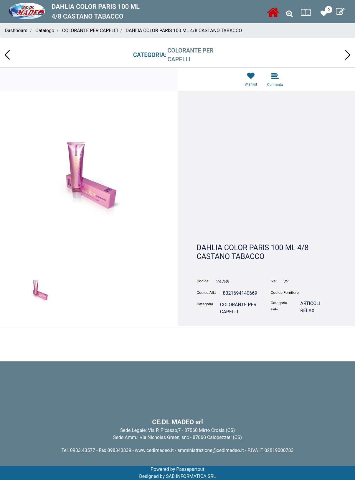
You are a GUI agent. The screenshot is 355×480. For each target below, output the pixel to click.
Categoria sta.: (279, 306)
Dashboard (16, 30)
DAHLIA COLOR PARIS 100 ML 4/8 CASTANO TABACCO (184, 30)
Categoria (205, 304)
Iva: (274, 281)
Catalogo (44, 30)
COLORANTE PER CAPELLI (90, 30)
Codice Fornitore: (285, 292)
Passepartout (190, 469)
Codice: (203, 281)
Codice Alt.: (206, 292)
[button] (289, 14)
